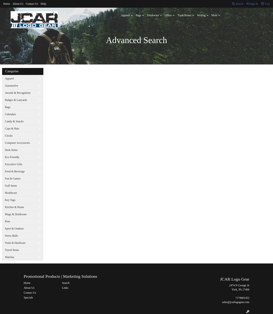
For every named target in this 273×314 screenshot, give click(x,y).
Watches (9, 257)
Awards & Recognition (17, 92)
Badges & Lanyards (16, 99)
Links (65, 287)
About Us (18, 3)
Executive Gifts (13, 164)
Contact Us (32, 3)
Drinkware (153, 15)
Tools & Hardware (15, 242)
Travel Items (12, 249)
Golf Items (11, 185)
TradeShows (184, 15)
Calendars (10, 114)
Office (168, 15)
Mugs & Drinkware (16, 214)
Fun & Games (13, 178)
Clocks (9, 135)
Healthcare (11, 192)
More (214, 15)
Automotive (11, 85)
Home (6, 3)
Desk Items (11, 149)
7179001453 (242, 297)
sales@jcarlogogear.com (235, 302)
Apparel (125, 15)
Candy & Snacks (14, 121)
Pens (7, 221)
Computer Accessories (17, 142)
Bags (138, 15)
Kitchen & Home (14, 207)
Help (43, 3)
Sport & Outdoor (14, 228)
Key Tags (10, 199)
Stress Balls (11, 235)
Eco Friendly (12, 157)
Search (237, 3)
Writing (201, 15)
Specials (28, 297)
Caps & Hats (12, 128)
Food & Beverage (15, 171)
